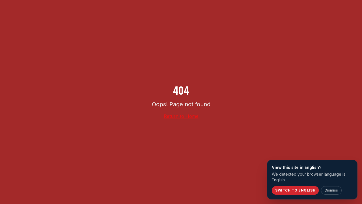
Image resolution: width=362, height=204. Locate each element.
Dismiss (331, 190)
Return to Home (181, 116)
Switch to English (295, 190)
